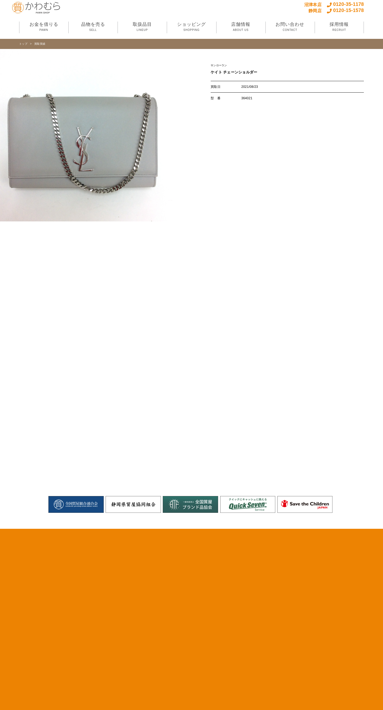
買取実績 (39, 43)
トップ (23, 43)
